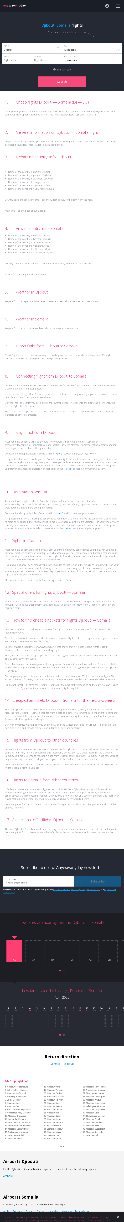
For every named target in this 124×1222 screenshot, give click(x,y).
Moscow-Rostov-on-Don (19, 1122)
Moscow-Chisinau (55, 1093)
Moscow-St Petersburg (17, 1086)
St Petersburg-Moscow (17, 1090)
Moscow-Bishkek (94, 1125)
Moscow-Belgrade (94, 1132)
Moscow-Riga (53, 1103)
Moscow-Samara (55, 1122)
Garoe (40, 1211)
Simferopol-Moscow (16, 1096)
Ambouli (8, 1176)
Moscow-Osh (92, 1135)
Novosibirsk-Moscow (96, 1090)
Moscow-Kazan (54, 1116)
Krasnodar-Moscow (17, 1119)
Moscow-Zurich (93, 1119)
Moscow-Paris (53, 1086)
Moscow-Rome (54, 1119)
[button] (60, 970)
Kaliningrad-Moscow (95, 1106)
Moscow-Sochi (14, 1103)
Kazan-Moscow (54, 1125)
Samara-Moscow (55, 1128)
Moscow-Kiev (13, 1106)
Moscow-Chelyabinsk (95, 1109)
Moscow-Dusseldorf (95, 1128)
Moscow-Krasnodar (17, 1116)
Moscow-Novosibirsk (96, 1086)
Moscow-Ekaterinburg (18, 1128)
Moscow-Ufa (53, 1112)
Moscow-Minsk (54, 1132)
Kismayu (67, 1211)
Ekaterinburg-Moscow (18, 1132)
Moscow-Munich (15, 1138)
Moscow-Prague (93, 1099)
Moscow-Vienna (54, 1106)
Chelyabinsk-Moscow (95, 1116)
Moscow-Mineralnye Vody (19, 1109)
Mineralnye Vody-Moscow (19, 1112)
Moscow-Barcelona (95, 1093)
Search (62, 82)
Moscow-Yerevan (55, 1090)
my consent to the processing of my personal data (76, 889)
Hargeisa (52, 1211)
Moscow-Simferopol (16, 1093)
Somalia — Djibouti (62, 1064)
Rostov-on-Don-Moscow (19, 1125)
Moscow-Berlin (54, 1138)
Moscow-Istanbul (16, 1135)
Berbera (17, 1211)
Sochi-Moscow (14, 1099)
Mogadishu (82, 1211)
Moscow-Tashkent (94, 1122)
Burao (29, 1211)
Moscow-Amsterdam (95, 1103)
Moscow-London (54, 1109)
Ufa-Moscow (53, 1135)
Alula (6, 1211)
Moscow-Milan (92, 1112)
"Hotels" (58, 453)
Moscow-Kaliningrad (95, 1096)
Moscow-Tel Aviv (55, 1099)
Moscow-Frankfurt (55, 1096)
